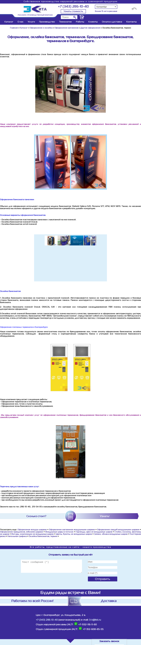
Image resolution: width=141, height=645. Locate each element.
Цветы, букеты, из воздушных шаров (74, 534)
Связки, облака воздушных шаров (110, 534)
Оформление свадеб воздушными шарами (118, 530)
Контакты (131, 22)
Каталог (8, 22)
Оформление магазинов (66, 28)
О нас (21, 22)
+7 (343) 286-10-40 (73, 6)
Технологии (65, 22)
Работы (80, 22)
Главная (14, 28)
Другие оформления (90, 28)
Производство (47, 22)
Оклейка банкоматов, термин (43, 536)
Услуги (31, 22)
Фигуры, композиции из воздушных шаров (32, 534)
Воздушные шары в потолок (59, 532)
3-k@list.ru (95, 620)
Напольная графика (17, 536)
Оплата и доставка (112, 22)
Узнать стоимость (73, 11)
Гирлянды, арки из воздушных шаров (94, 532)
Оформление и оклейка (41, 28)
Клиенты (93, 22)
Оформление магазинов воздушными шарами (72, 530)
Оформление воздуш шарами (32, 530)
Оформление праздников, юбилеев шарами (21, 532)
